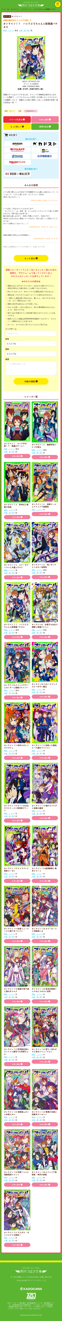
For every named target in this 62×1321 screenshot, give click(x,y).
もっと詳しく (16, 126)
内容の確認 (29, 381)
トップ (3, 9)
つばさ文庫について (19, 1277)
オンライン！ (15, 9)
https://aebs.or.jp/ (35, 1308)
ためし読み (44, 119)
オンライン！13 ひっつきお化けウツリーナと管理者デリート (16, 808)
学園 (19, 111)
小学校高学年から (30, 111)
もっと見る (29, 258)
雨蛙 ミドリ (8, 30)
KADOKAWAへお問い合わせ (39, 1277)
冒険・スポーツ (10, 111)
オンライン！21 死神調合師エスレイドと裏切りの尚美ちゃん (16, 1052)
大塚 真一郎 (24, 30)
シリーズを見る (16, 119)
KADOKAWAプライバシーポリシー (31, 1280)
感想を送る (44, 126)
